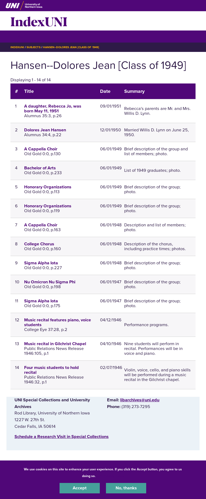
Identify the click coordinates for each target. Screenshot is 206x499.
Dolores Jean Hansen (45, 130)
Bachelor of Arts (40, 168)
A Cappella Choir (40, 149)
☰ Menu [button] (20, 36)
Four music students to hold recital (51, 370)
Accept (80, 488)
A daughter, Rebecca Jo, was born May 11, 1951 (52, 109)
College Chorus (39, 244)
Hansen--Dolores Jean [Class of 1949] (71, 47)
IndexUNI (38, 21)
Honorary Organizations (47, 187)
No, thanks (126, 488)
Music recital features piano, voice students (57, 322)
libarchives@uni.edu (139, 400)
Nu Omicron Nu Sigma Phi (49, 282)
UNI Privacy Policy (110, 476)
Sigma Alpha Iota (41, 263)
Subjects (33, 47)
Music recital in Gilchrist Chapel (55, 343)
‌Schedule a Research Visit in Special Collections (61, 436)
